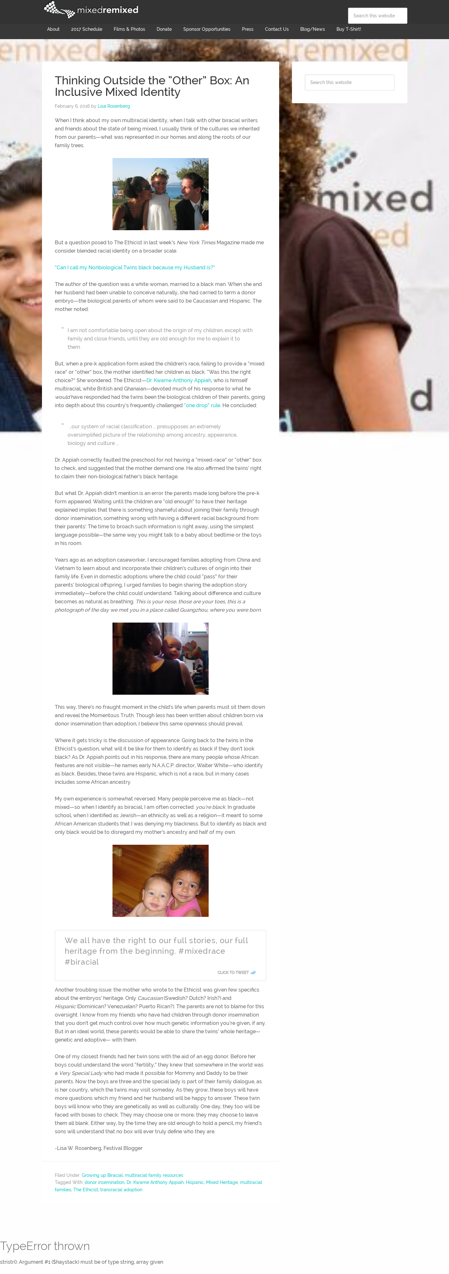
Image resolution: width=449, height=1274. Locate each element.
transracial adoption (121, 1189)
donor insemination (104, 1182)
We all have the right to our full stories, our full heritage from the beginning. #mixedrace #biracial (156, 951)
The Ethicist (85, 1189)
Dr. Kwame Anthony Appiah (178, 380)
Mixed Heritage (222, 1182)
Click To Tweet (233, 973)
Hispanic (195, 1182)
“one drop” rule (202, 405)
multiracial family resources (154, 1175)
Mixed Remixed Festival (90, 9)
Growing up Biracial (102, 1175)
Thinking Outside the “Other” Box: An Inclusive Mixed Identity (152, 85)
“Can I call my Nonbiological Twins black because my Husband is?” (135, 267)
